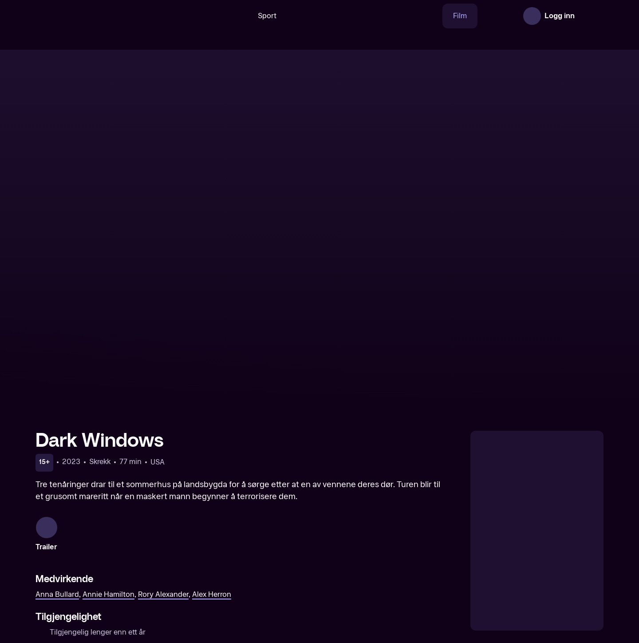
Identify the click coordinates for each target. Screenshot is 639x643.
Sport (239, 16)
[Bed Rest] (536, 563)
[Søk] (206, 16)
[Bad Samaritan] (103, 563)
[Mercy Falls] (247, 563)
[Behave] (392, 563)
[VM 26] (337, 16)
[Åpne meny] (591, 16)
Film (432, 16)
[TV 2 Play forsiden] (102, 16)
